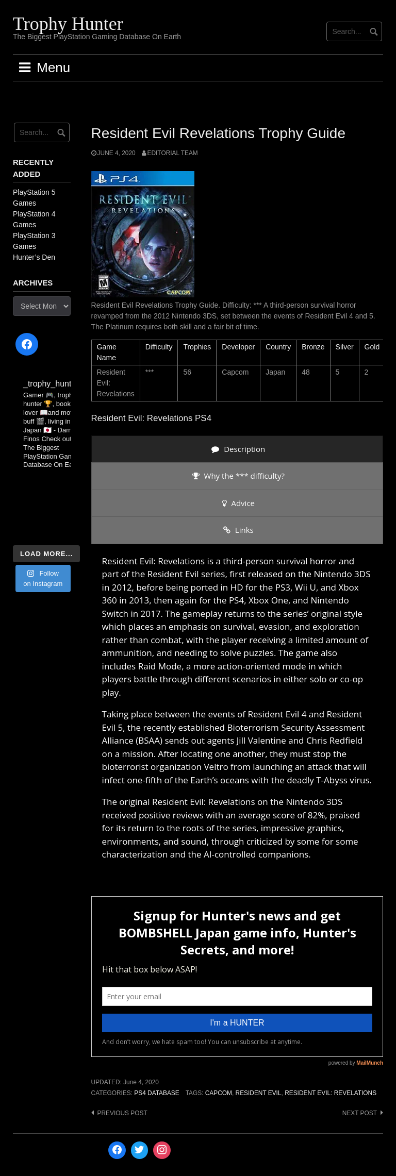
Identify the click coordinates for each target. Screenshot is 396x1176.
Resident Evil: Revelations (330, 1093)
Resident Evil (259, 1093)
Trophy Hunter (68, 23)
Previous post (122, 1113)
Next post (359, 1113)
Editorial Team (172, 153)
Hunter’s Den (34, 257)
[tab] (237, 449)
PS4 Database (156, 1093)
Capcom (218, 1093)
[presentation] (237, 449)
